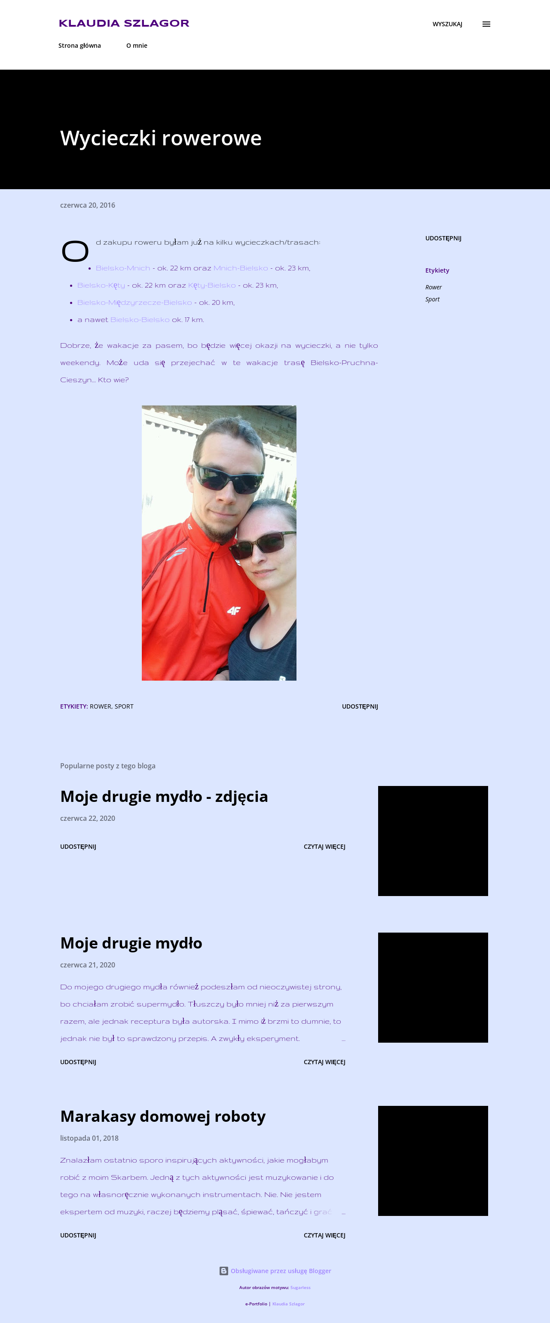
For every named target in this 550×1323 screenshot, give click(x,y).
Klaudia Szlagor (123, 24)
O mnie (136, 45)
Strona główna (79, 45)
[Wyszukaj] (447, 24)
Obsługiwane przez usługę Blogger (275, 1271)
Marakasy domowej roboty (163, 1116)
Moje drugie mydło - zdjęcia (164, 796)
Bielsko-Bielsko (140, 319)
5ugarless (300, 1287)
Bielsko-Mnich (123, 268)
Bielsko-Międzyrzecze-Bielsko (134, 302)
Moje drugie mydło (131, 942)
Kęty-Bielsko (212, 285)
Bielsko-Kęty (101, 285)
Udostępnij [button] (443, 238)
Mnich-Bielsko (241, 268)
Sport (432, 299)
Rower (433, 287)
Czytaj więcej (324, 846)
